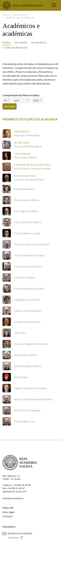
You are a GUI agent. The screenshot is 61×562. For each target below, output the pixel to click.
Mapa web (8, 507)
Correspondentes (15, 47)
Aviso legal (8, 512)
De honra (21, 42)
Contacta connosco (12, 498)
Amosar (9, 106)
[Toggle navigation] (54, 5)
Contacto (7, 516)
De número (38, 42)
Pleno (6, 42)
